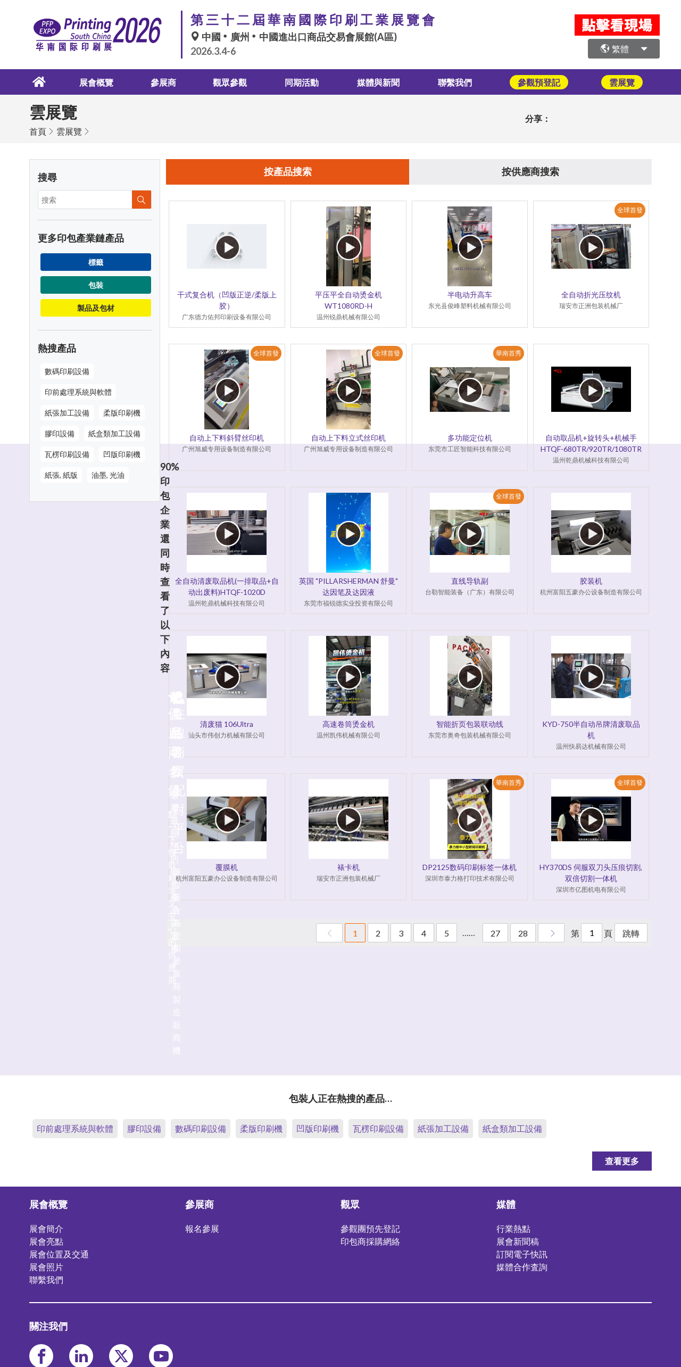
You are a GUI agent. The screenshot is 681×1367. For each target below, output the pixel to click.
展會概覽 (87, 81)
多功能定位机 (469, 437)
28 (523, 933)
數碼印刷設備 (67, 370)
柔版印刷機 (121, 411)
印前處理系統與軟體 (78, 390)
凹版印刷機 (121, 453)
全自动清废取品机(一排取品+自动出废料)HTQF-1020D (227, 586)
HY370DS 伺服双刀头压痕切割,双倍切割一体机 (590, 873)
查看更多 (622, 1160)
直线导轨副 (469, 580)
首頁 (37, 130)
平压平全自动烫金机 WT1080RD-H (348, 300)
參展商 (157, 81)
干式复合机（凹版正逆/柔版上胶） (227, 300)
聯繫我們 (464, 81)
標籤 (95, 261)
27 (495, 933)
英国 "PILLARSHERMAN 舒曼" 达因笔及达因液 (348, 586)
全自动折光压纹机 (591, 294)
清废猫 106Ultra (226, 723)
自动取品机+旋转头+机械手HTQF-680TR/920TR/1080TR (591, 443)
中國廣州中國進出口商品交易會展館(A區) (293, 37)
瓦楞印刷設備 (67, 453)
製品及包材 (95, 306)
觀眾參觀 (228, 81)
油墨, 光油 (108, 473)
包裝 (95, 283)
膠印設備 (59, 432)
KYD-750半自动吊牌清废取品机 (591, 729)
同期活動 (304, 81)
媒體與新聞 (384, 81)
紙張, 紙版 (61, 473)
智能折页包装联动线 (469, 723)
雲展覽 (69, 130)
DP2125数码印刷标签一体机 (469, 867)
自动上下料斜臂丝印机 (226, 437)
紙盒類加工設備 (114, 432)
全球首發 (630, 210)
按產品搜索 (287, 171)
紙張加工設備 (67, 411)
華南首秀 (508, 353)
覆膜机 (226, 867)
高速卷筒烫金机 (348, 723)
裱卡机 (348, 867)
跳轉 (631, 933)
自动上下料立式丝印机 (348, 437)
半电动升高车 (469, 294)
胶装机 (591, 580)
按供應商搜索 (530, 171)
